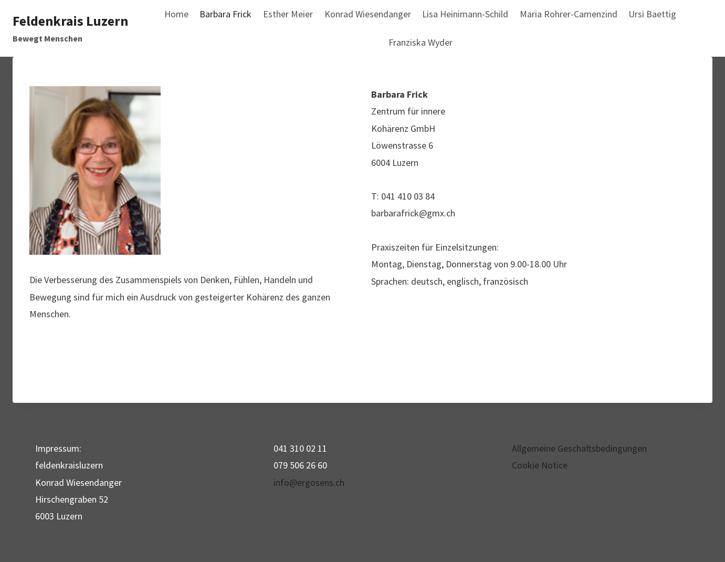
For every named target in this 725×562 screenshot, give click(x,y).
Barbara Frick (225, 14)
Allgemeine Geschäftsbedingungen (579, 448)
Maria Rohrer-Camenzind (568, 14)
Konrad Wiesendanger (367, 14)
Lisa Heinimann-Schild (465, 14)
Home (176, 14)
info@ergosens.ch (309, 482)
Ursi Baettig (652, 14)
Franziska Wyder (420, 42)
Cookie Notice (540, 465)
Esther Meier (288, 14)
